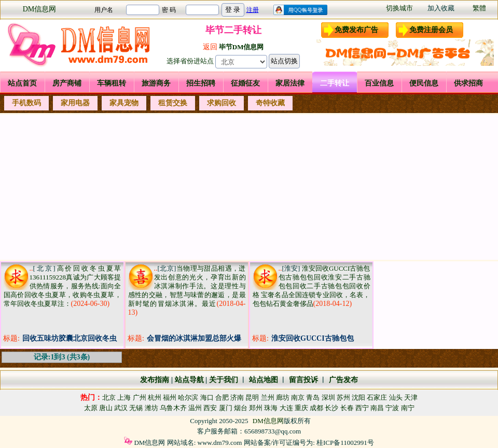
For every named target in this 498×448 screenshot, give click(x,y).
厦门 (225, 408)
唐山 (106, 408)
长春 (347, 408)
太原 (91, 408)
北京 (109, 397)
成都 (316, 408)
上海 (124, 397)
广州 (139, 397)
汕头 (396, 397)
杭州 (154, 397)
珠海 (271, 408)
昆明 (252, 397)
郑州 (255, 408)
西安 (210, 408)
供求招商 (468, 83)
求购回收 (221, 103)
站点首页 (22, 83)
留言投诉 (303, 380)
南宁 (407, 408)
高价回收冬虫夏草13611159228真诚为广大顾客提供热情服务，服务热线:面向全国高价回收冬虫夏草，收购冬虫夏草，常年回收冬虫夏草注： (62, 285)
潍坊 (151, 408)
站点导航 (189, 380)
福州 (169, 397)
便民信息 (423, 83)
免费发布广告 (356, 30)
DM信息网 (40, 9)
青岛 (313, 397)
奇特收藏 (270, 103)
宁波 (392, 408)
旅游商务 (156, 83)
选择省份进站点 (190, 61)
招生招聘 (200, 83)
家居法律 (290, 83)
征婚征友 (245, 83)
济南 (237, 397)
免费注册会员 (431, 30)
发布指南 (154, 380)
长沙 (331, 408)
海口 (207, 397)
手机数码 (26, 103)
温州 (195, 408)
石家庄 (377, 397)
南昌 (377, 408)
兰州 (267, 397)
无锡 (136, 408)
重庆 (301, 408)
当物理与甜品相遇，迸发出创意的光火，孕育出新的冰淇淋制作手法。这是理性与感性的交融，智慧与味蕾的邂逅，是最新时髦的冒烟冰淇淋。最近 (187, 285)
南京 (298, 397)
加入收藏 (440, 8)
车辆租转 (111, 83)
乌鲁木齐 (173, 408)
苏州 (343, 397)
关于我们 (223, 380)
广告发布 (343, 380)
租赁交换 (172, 103)
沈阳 (358, 397)
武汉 (121, 408)
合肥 (222, 397)
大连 (286, 408)
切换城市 (399, 8)
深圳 (328, 397)
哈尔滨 (188, 397)
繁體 (479, 8)
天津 (411, 397)
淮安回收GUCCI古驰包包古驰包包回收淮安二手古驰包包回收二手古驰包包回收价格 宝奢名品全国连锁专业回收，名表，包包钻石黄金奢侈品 (311, 285)
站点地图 (262, 380)
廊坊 (282, 397)
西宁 (362, 408)
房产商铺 (66, 83)
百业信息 (379, 83)
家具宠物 (124, 103)
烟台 (240, 408)
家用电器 (75, 103)
